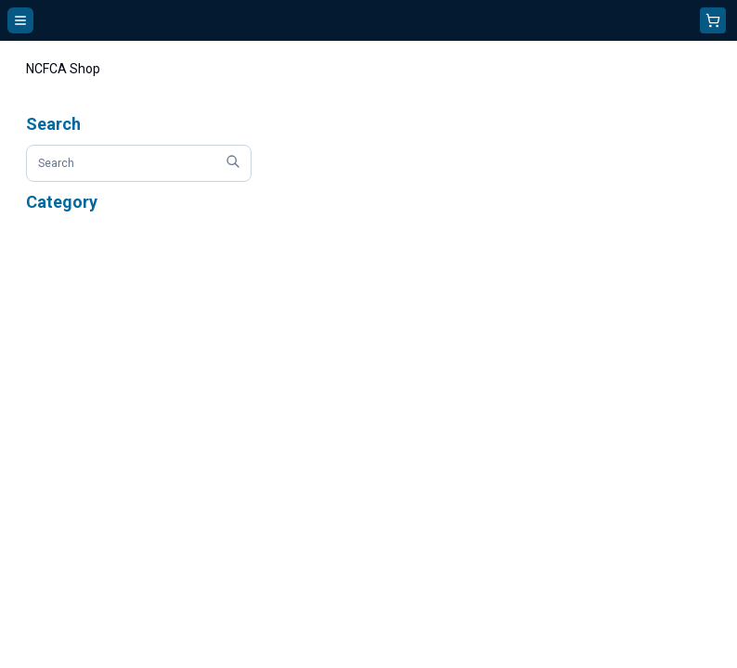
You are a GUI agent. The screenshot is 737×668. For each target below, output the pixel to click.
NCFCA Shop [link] (63, 68)
